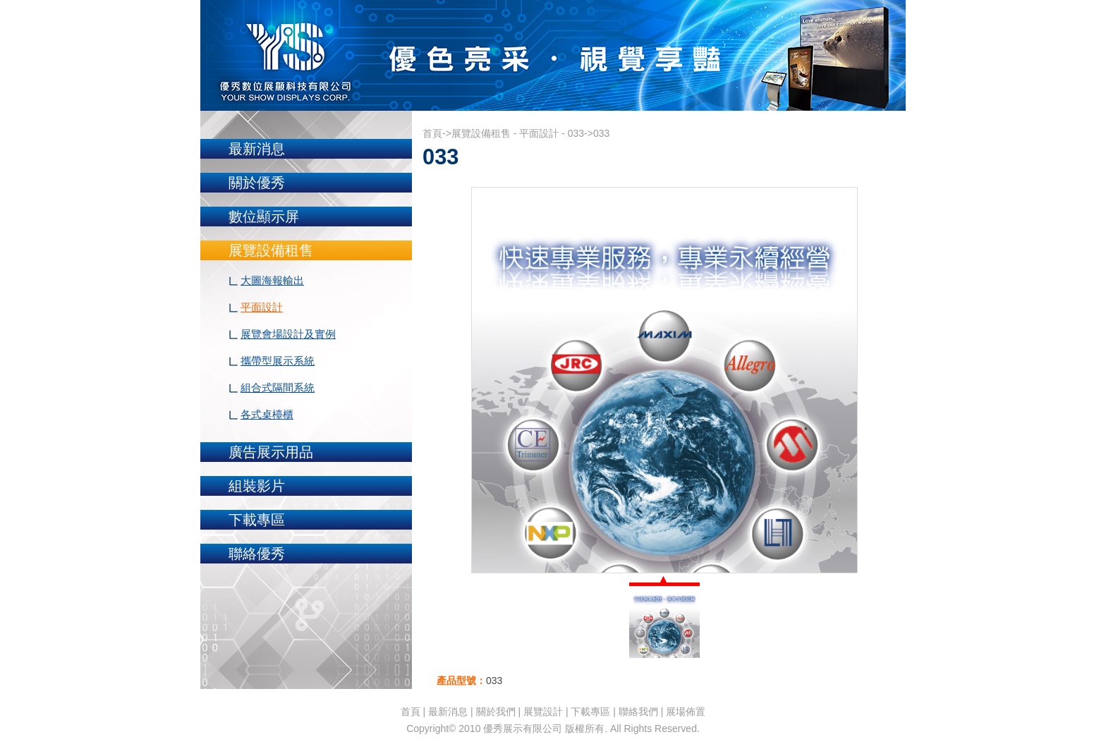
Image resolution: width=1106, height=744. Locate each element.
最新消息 (257, 149)
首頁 (432, 133)
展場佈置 (685, 711)
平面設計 (262, 307)
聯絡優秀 (257, 553)
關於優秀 (257, 182)
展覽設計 (543, 711)
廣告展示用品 (271, 452)
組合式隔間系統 (278, 388)
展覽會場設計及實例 (288, 334)
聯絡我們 (638, 711)
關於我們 (496, 711)
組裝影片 (257, 486)
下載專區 (257, 519)
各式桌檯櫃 (267, 414)
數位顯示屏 (264, 216)
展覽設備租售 (271, 250)
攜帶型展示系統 (278, 361)
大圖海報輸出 (272, 280)
